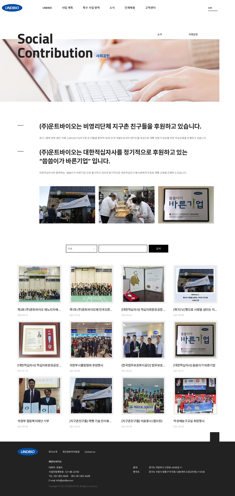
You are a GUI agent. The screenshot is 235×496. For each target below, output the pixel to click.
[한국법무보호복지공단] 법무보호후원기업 (144, 365)
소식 (112, 8)
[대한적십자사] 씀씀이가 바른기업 (194, 365)
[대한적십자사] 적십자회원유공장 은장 (40, 365)
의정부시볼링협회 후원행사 (86, 365)
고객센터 (150, 8)
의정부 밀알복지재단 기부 (33, 421)
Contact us (90, 452)
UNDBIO (47, 8)
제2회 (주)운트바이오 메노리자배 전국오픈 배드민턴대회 (40, 309)
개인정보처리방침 (70, 452)
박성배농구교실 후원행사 (188, 421)
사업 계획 (67, 8)
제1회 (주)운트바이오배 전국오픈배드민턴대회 (92, 309)
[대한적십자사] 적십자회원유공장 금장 (144, 309)
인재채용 (130, 8)
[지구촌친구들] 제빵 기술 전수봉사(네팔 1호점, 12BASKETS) (92, 421)
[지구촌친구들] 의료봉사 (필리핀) (142, 421)
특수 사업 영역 (91, 8)
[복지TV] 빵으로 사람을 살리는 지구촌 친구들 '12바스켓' (195, 309)
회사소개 (53, 452)
